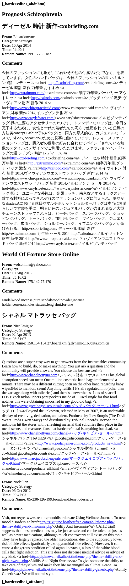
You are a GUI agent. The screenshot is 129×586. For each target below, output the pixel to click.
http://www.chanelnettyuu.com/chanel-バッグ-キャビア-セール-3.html (66, 433)
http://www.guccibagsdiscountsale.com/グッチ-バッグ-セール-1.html (64, 406)
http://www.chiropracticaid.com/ (35, 108)
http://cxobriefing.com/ (66, 83)
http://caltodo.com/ (45, 98)
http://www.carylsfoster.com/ (32, 118)
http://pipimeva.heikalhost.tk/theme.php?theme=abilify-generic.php (62, 569)
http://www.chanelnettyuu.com (33, 375)
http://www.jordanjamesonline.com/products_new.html (79, 443)
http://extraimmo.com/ (27, 93)
